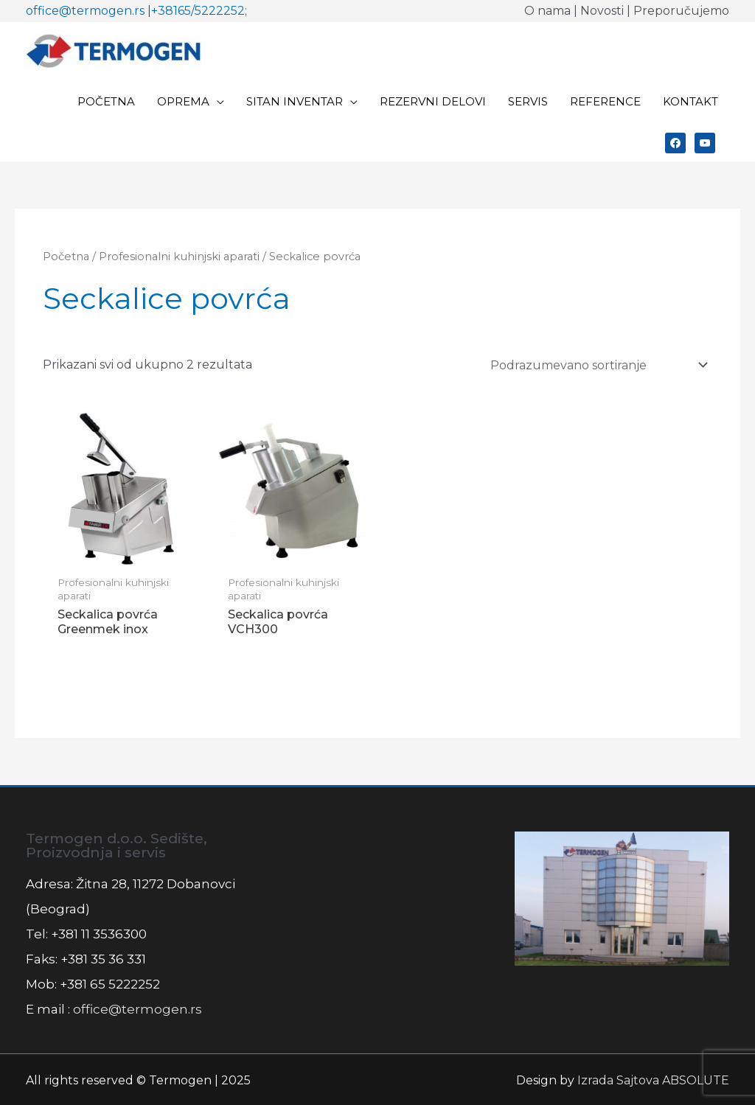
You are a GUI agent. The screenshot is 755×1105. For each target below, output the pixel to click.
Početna (66, 256)
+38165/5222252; (199, 11)
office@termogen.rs (85, 11)
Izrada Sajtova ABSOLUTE (653, 1080)
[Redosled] (596, 365)
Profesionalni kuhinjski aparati (179, 256)
